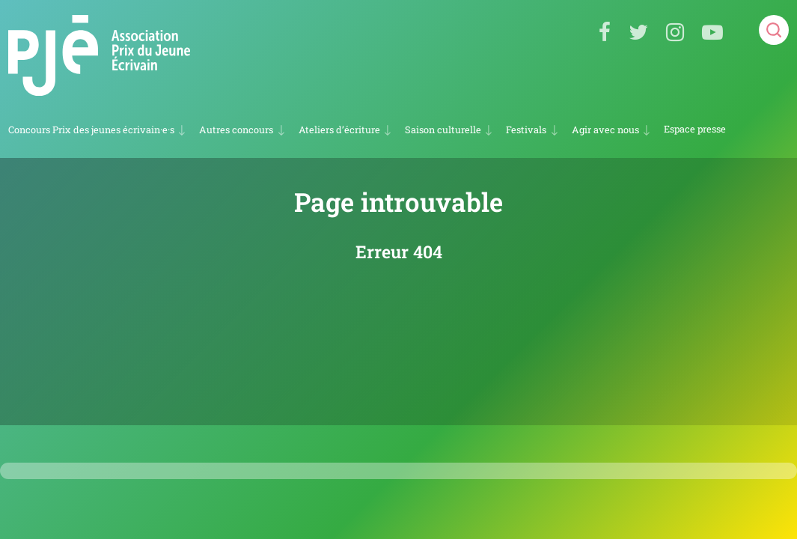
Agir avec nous (605, 129)
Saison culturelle (443, 129)
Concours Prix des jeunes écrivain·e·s (91, 129)
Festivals (526, 129)
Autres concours (236, 129)
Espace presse (695, 129)
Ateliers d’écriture (339, 129)
